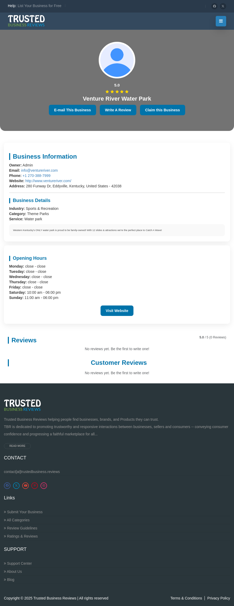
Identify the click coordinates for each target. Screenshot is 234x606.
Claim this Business (162, 110)
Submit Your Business (23, 512)
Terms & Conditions (186, 598)
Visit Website (117, 311)
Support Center (18, 563)
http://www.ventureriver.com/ (48, 181)
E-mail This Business (72, 110)
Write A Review (118, 110)
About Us (13, 571)
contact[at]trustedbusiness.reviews (32, 472)
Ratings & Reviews (21, 536)
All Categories (17, 520)
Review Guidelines (20, 528)
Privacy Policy (218, 598)
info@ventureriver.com (39, 170)
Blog (9, 580)
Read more (17, 446)
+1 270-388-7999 (36, 176)
